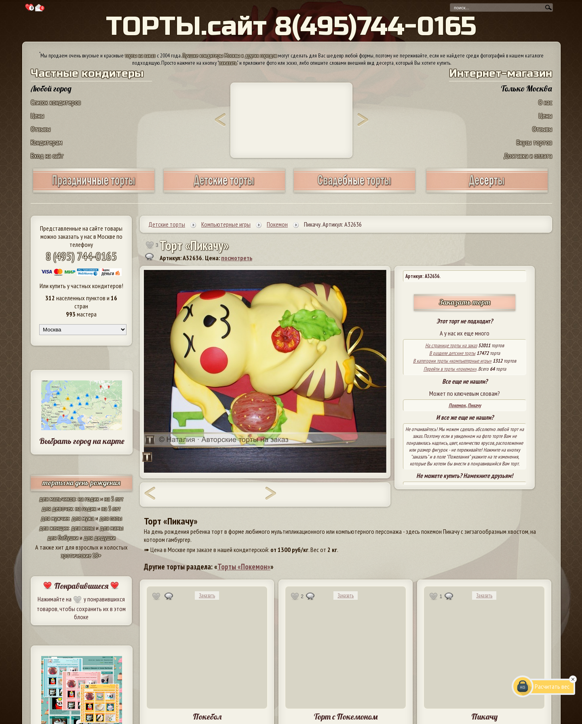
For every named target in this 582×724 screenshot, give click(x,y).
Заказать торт (464, 302)
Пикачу (474, 405)
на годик (88, 499)
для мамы (111, 528)
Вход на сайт (47, 155)
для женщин (54, 528)
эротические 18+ (81, 555)
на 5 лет (114, 499)
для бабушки (62, 537)
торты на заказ (140, 55)
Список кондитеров (56, 102)
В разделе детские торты (452, 353)
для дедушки (100, 537)
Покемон (457, 405)
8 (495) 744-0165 (81, 255)
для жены (83, 528)
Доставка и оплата (528, 155)
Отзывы (41, 129)
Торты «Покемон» (243, 566)
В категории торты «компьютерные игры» (452, 360)
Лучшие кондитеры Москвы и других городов (229, 55)
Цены (37, 115)
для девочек (57, 508)
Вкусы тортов (534, 142)
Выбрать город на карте (81, 441)
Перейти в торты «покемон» (450, 368)
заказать (228, 62)
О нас (545, 102)
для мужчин (55, 518)
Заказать (207, 595)
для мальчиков (57, 499)
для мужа (83, 518)
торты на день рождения (81, 482)
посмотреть (236, 258)
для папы (110, 518)
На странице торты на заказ (451, 345)
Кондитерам (46, 142)
